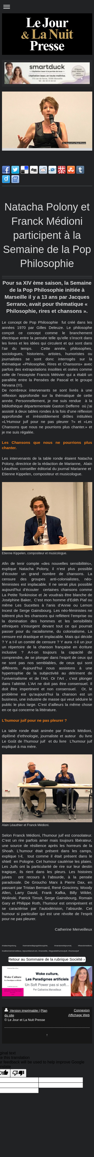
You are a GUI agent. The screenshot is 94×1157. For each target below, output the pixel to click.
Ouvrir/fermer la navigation (47, 6)
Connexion (81, 1010)
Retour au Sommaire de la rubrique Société (45, 959)
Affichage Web (78, 1015)
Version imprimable (22, 1010)
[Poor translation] (18, 1073)
